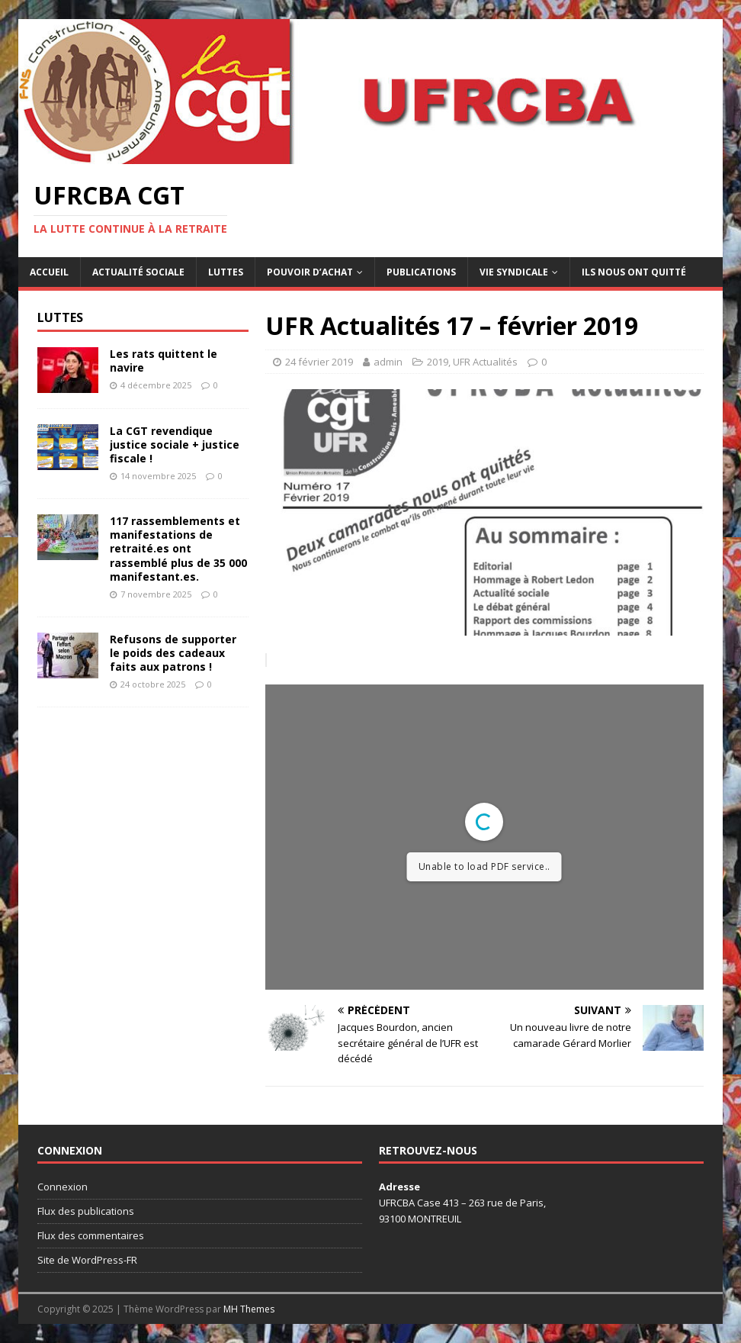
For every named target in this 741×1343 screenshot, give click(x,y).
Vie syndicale (514, 272)
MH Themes (248, 1309)
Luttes (225, 272)
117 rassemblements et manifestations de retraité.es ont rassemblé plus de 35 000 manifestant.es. (178, 549)
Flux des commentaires (90, 1235)
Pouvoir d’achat (310, 272)
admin (388, 362)
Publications (421, 272)
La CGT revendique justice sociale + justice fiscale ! (174, 444)
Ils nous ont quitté (634, 272)
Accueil (49, 272)
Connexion (62, 1186)
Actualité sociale (138, 272)
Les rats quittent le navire (163, 360)
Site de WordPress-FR (87, 1260)
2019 (437, 362)
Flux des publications (85, 1211)
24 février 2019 (319, 362)
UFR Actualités (485, 362)
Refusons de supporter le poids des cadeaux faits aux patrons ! (173, 653)
